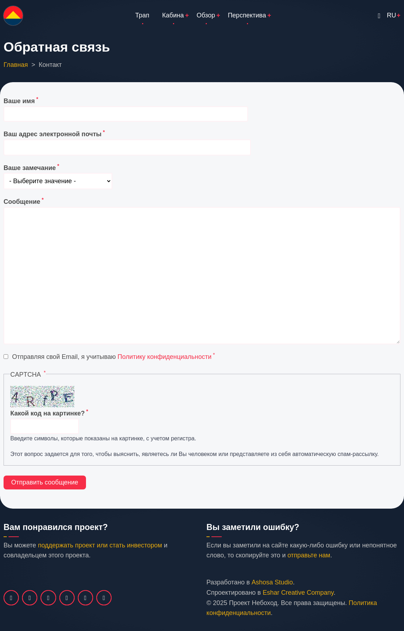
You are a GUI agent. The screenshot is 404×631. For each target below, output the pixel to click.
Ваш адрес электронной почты (53, 134)
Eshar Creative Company (298, 592)
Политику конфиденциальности (164, 356)
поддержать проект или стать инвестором (100, 545)
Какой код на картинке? (47, 413)
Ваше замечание (30, 167)
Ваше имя (19, 101)
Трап (142, 15)
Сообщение (22, 201)
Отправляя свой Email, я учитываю (111, 356)
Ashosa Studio (272, 582)
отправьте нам (308, 555)
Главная (16, 64)
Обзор (205, 15)
